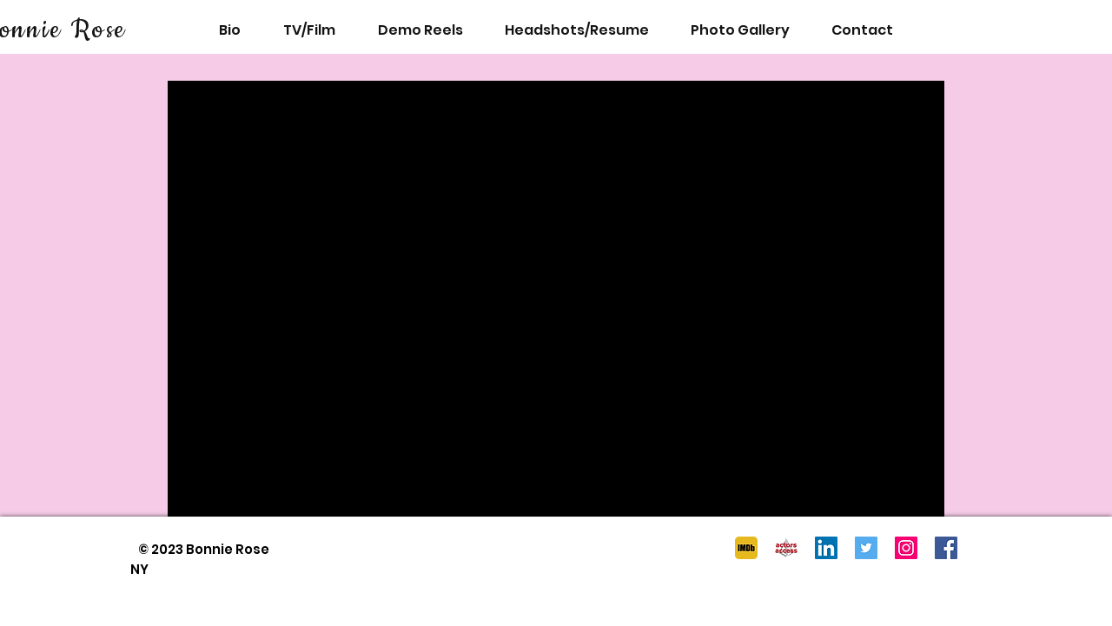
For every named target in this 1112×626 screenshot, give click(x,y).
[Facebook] (946, 548)
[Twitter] (866, 548)
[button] (740, 30)
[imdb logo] (746, 548)
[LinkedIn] (826, 548)
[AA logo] (786, 548)
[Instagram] (906, 548)
